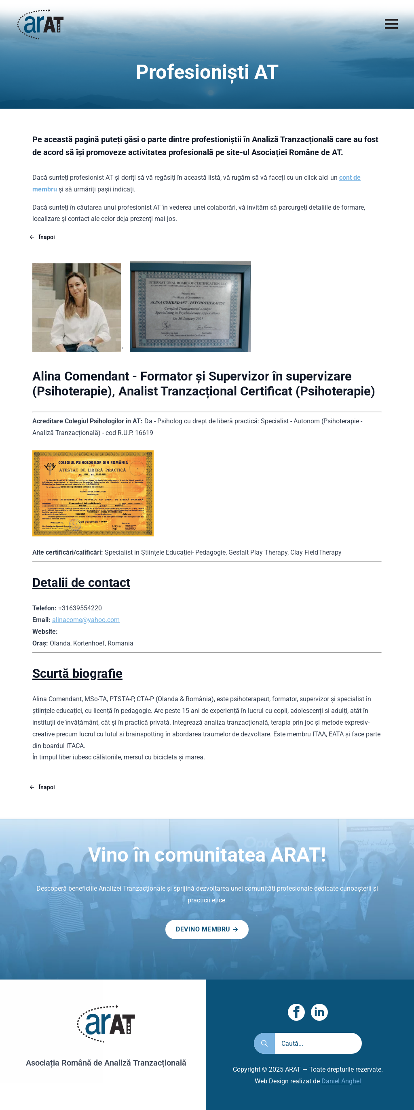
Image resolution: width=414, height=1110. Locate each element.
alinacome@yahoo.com (86, 620)
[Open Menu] (391, 23)
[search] (264, 1055)
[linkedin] (319, 1023)
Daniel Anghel (341, 1093)
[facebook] (296, 1023)
